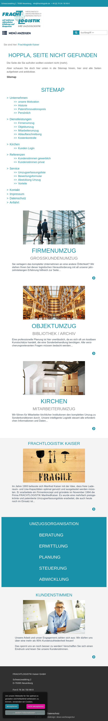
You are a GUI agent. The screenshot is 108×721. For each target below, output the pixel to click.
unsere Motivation (28, 101)
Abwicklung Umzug (29, 179)
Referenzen (17, 154)
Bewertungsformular (30, 176)
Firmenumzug (26, 123)
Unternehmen (18, 97)
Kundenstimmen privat (31, 162)
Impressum (17, 194)
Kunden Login (26, 148)
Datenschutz (18, 198)
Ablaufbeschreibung (30, 134)
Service (14, 168)
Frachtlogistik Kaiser (28, 44)
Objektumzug (26, 126)
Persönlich (24, 112)
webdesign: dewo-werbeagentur (60, 717)
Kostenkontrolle (27, 137)
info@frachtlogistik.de (41, 4)
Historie (22, 105)
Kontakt (15, 189)
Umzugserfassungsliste (32, 172)
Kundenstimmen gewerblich (34, 158)
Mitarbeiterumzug (28, 130)
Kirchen (15, 144)
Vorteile (22, 183)
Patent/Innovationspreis (32, 109)
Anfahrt (14, 202)
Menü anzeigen (20, 33)
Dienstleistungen (20, 119)
